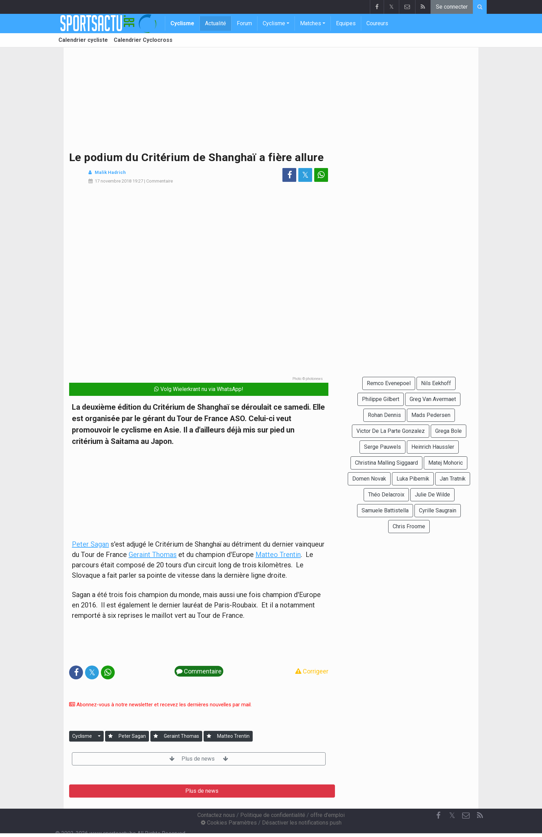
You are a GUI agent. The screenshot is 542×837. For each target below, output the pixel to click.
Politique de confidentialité (272, 815)
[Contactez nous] (466, 815)
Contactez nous (216, 815)
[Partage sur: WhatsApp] (321, 175)
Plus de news (198, 758)
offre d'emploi (327, 815)
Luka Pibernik (412, 478)
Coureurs (377, 23)
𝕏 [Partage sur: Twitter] (305, 175)
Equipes (346, 23)
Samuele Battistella (385, 510)
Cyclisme (182, 23)
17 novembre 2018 (113, 181)
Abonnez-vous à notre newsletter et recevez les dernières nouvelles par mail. (160, 704)
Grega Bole (448, 431)
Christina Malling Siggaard (386, 462)
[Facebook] (438, 815)
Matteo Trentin (278, 554)
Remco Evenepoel (389, 383)
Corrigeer (311, 671)
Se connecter (452, 6)
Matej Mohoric (445, 462)
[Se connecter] (110, 736)
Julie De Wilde (432, 494)
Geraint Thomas (153, 554)
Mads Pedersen (430, 415)
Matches (310, 23)
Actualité (215, 23)
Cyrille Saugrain (437, 510)
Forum (244, 23)
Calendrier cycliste (83, 40)
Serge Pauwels (382, 447)
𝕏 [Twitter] (452, 815)
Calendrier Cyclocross (143, 40)
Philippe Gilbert (380, 399)
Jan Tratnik (453, 478)
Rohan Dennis (384, 415)
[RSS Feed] (480, 815)
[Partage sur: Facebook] (289, 175)
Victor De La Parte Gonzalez (390, 431)
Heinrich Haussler (432, 447)
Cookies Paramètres (229, 822)
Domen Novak (369, 478)
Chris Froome (409, 526)
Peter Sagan (90, 544)
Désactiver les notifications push (302, 822)
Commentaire (159, 181)
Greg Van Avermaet (433, 399)
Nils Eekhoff (436, 383)
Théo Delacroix (386, 494)
